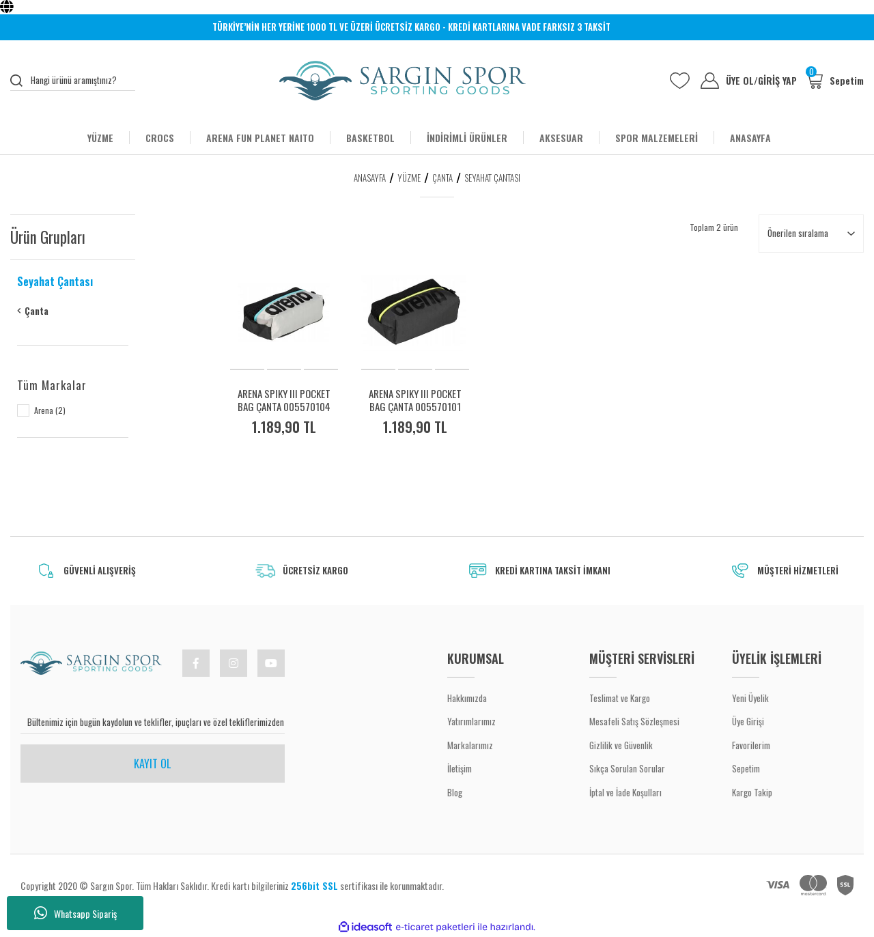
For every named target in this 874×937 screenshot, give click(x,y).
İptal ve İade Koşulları (625, 792)
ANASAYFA (750, 137)
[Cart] (835, 80)
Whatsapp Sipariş (75, 913)
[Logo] (402, 80)
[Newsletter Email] (152, 722)
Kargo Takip (752, 792)
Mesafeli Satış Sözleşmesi (634, 721)
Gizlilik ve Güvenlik (621, 745)
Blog (454, 792)
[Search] (72, 80)
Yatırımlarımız (471, 721)
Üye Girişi (748, 721)
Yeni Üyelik (750, 698)
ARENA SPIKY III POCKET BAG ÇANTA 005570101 (415, 400)
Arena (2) (50, 410)
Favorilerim (751, 745)
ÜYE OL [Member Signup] (742, 80)
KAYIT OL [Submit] (152, 763)
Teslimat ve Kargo (619, 698)
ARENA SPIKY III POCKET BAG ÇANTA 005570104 (284, 400)
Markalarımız (470, 745)
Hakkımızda (467, 698)
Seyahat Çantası (492, 177)
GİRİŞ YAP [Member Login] (777, 80)
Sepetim (746, 768)
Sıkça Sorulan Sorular (627, 768)
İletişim (459, 768)
